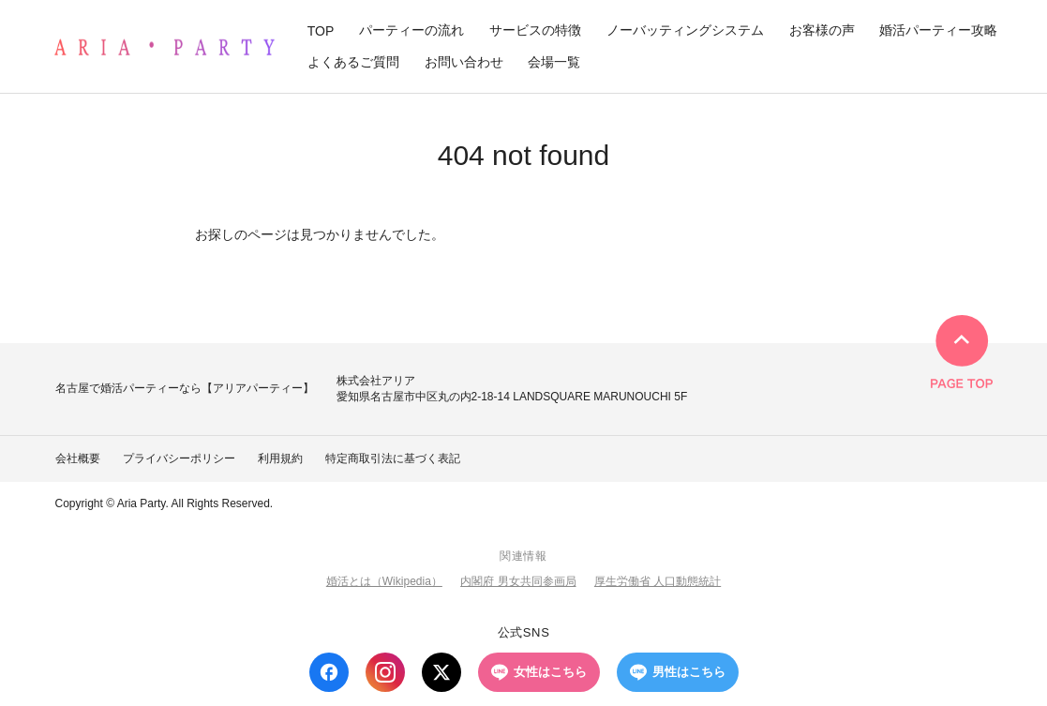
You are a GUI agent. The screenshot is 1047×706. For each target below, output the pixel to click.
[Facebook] (329, 672)
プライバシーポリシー (179, 458)
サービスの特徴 (535, 30)
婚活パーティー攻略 (938, 30)
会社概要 (77, 458)
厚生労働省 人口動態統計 (657, 581)
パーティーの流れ (411, 30)
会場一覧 (554, 61)
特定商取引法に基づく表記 (392, 458)
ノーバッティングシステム (685, 30)
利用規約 (280, 458)
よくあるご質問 (353, 61)
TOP (321, 30)
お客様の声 (822, 30)
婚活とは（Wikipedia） (384, 581)
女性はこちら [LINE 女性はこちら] (539, 672)
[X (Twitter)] (441, 672)
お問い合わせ (464, 61)
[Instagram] (385, 672)
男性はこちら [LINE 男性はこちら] (677, 672)
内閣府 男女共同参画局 (518, 581)
